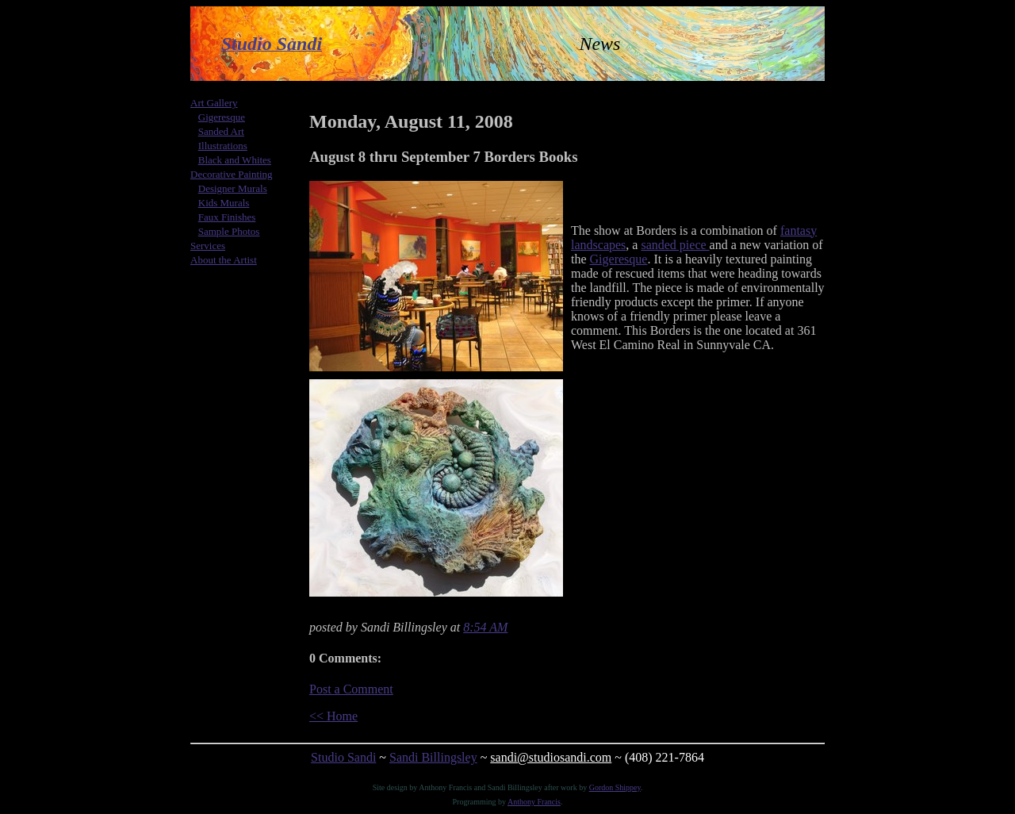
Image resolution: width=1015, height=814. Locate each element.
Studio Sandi (343, 757)
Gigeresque (221, 117)
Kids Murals (224, 203)
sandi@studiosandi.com (550, 757)
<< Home (333, 716)
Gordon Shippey (615, 787)
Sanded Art (221, 131)
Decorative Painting (231, 174)
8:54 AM (485, 627)
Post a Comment (351, 689)
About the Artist (223, 260)
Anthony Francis (534, 801)
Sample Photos (229, 231)
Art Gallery (214, 103)
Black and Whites (234, 160)
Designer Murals (232, 188)
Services (207, 245)
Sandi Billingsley (433, 757)
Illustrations (222, 146)
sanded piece (675, 244)
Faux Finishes (227, 217)
